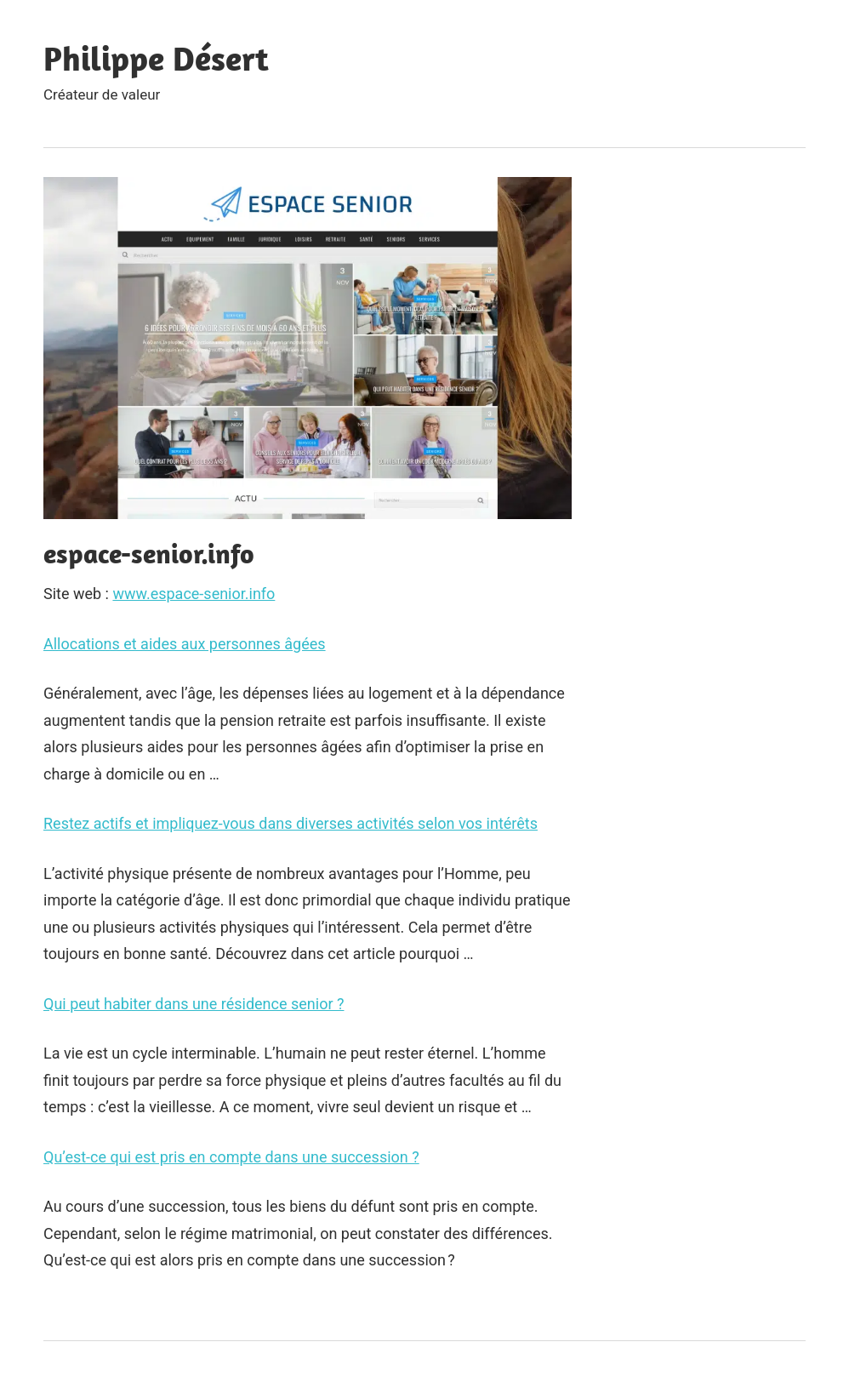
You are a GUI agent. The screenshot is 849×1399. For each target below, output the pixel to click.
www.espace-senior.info (193, 593)
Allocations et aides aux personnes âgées (184, 644)
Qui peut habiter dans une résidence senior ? (193, 1004)
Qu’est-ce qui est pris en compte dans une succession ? (231, 1157)
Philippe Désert (156, 58)
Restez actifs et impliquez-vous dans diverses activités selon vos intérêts (290, 823)
